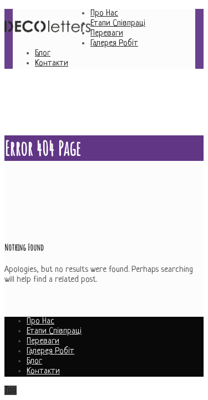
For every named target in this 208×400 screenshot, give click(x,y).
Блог (42, 53)
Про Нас (104, 13)
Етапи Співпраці (117, 23)
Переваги (106, 33)
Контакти (51, 63)
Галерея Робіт (114, 43)
